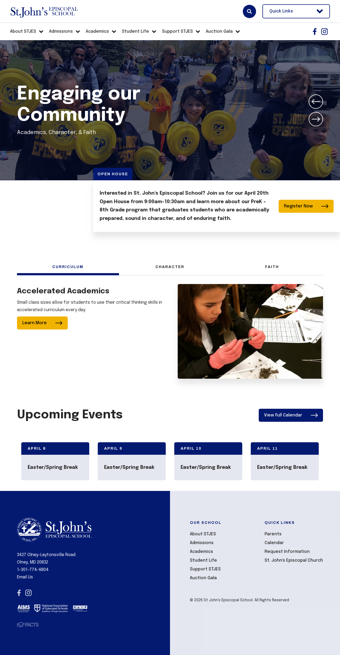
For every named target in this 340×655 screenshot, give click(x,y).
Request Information (287, 551)
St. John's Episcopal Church (294, 560)
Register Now (306, 206)
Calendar (274, 543)
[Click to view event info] (55, 461)
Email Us (25, 577)
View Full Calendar (291, 415)
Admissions (202, 543)
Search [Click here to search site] (249, 11)
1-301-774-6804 (33, 570)
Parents (273, 534)
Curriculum (67, 267)
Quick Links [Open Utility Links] (296, 11)
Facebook (315, 31)
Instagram (324, 31)
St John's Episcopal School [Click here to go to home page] (44, 11)
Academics (201, 551)
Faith (272, 267)
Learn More (42, 323)
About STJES (203, 534)
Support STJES (205, 569)
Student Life (203, 560)
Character (169, 267)
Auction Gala (203, 578)
